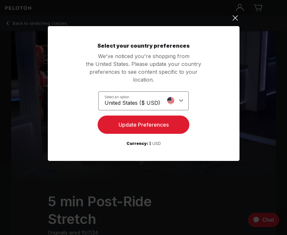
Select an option (117, 97)
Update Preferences (144, 124)
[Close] (143, 18)
